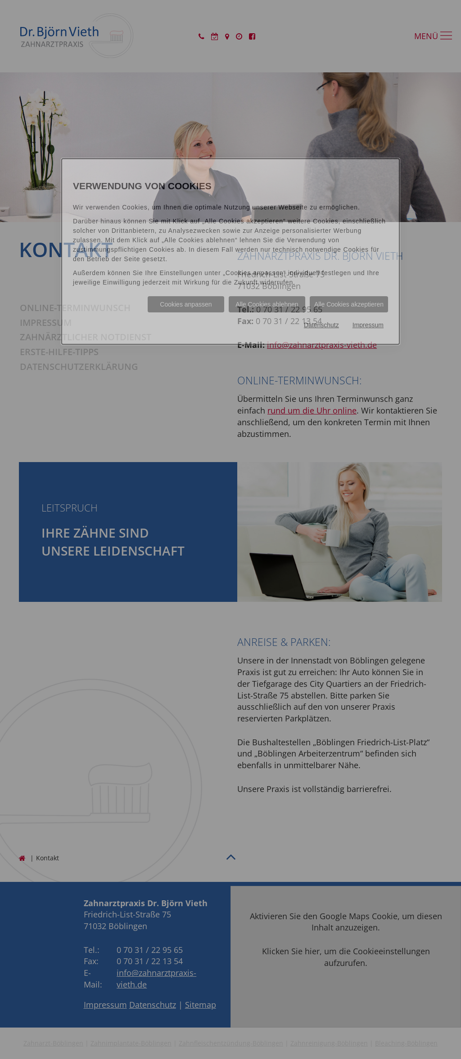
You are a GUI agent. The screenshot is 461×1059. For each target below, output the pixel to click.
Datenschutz (321, 325)
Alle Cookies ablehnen (266, 304)
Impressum (368, 325)
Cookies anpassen (186, 304)
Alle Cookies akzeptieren (349, 304)
